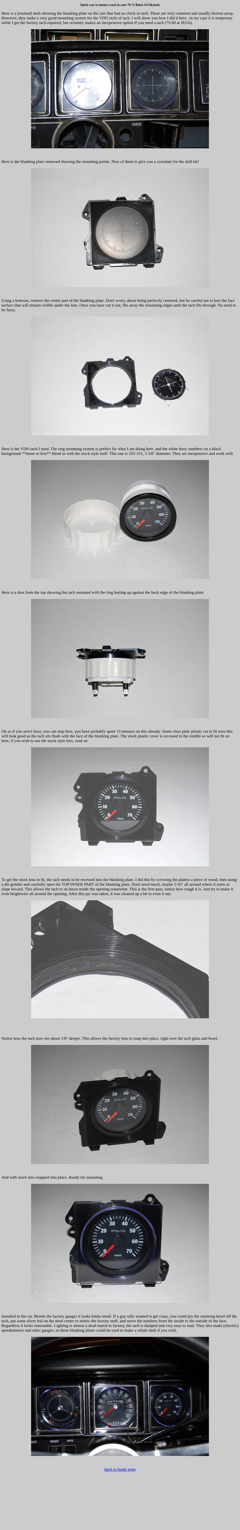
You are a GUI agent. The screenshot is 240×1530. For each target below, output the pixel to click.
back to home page (120, 1469)
